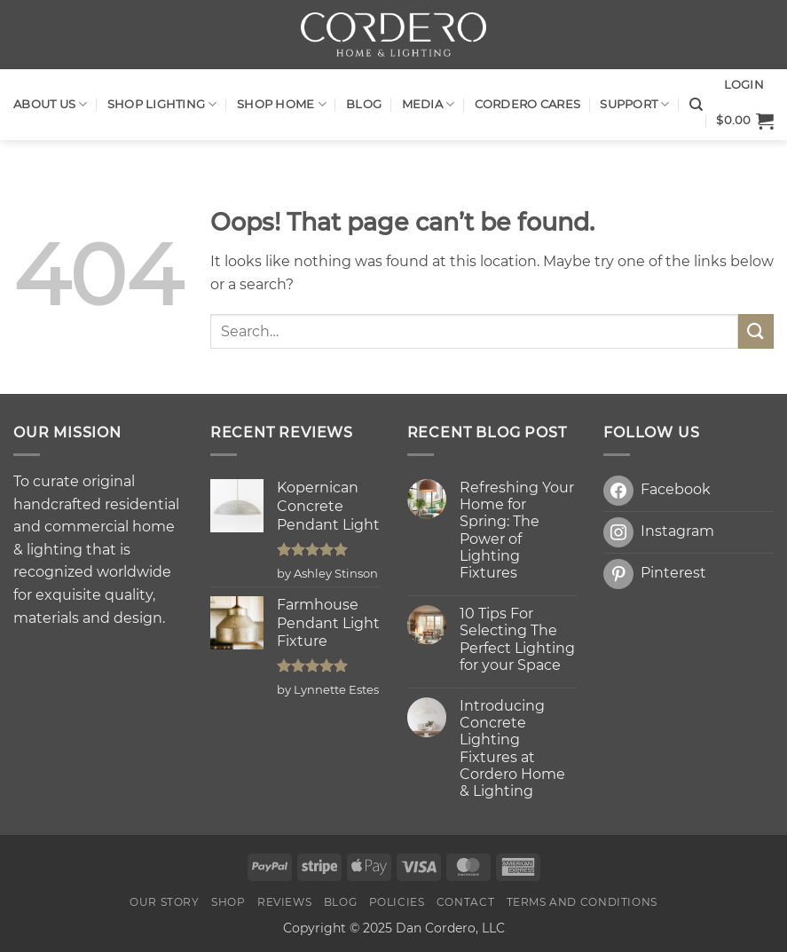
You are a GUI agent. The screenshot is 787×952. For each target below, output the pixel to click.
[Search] (696, 105)
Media (428, 104)
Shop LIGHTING (162, 104)
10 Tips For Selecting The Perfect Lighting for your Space (517, 639)
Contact (465, 902)
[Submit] (756, 331)
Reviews (284, 902)
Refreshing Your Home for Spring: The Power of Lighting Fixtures (517, 530)
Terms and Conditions (582, 902)
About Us (50, 104)
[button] (745, 120)
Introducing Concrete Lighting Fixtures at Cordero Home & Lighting (512, 748)
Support (634, 104)
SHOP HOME (282, 104)
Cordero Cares (527, 104)
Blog (364, 104)
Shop (228, 902)
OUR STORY (165, 902)
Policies (397, 902)
